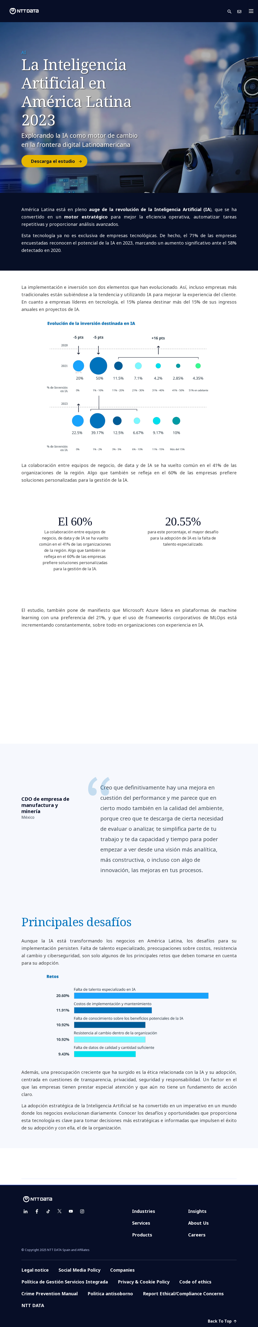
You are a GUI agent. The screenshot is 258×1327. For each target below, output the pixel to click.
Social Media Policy (79, 1270)
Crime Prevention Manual (49, 1293)
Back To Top (222, 1321)
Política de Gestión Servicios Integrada (64, 1282)
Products (142, 1235)
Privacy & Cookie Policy (143, 1282)
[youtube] (71, 1211)
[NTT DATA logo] (20, 11)
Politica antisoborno (110, 1293)
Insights (197, 1211)
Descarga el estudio (59, 161)
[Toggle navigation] (252, 11)
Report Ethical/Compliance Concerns (183, 1293)
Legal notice (35, 1270)
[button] (232, 11)
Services (141, 1223)
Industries (143, 1211)
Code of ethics (195, 1282)
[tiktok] (48, 1211)
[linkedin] (25, 1211)
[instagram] (82, 1211)
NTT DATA (32, 1305)
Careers (197, 1235)
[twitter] (59, 1211)
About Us (198, 1223)
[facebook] (37, 1211)
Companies (122, 1270)
